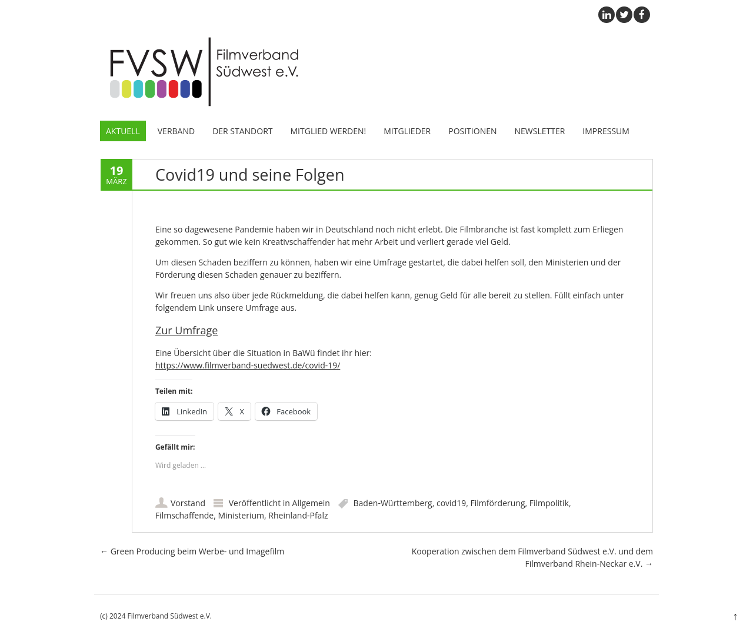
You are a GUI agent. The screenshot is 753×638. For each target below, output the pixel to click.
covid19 (451, 503)
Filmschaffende (184, 515)
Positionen (472, 131)
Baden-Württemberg (393, 503)
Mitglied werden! (328, 131)
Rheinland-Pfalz (298, 515)
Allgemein (311, 503)
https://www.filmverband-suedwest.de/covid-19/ (247, 365)
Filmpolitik (549, 503)
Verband (176, 131)
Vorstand (188, 503)
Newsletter (540, 131)
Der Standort (242, 131)
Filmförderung (497, 503)
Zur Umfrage (186, 330)
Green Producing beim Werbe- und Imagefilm (192, 551)
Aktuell (123, 131)
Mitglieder (407, 131)
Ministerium (241, 515)
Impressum (605, 131)
